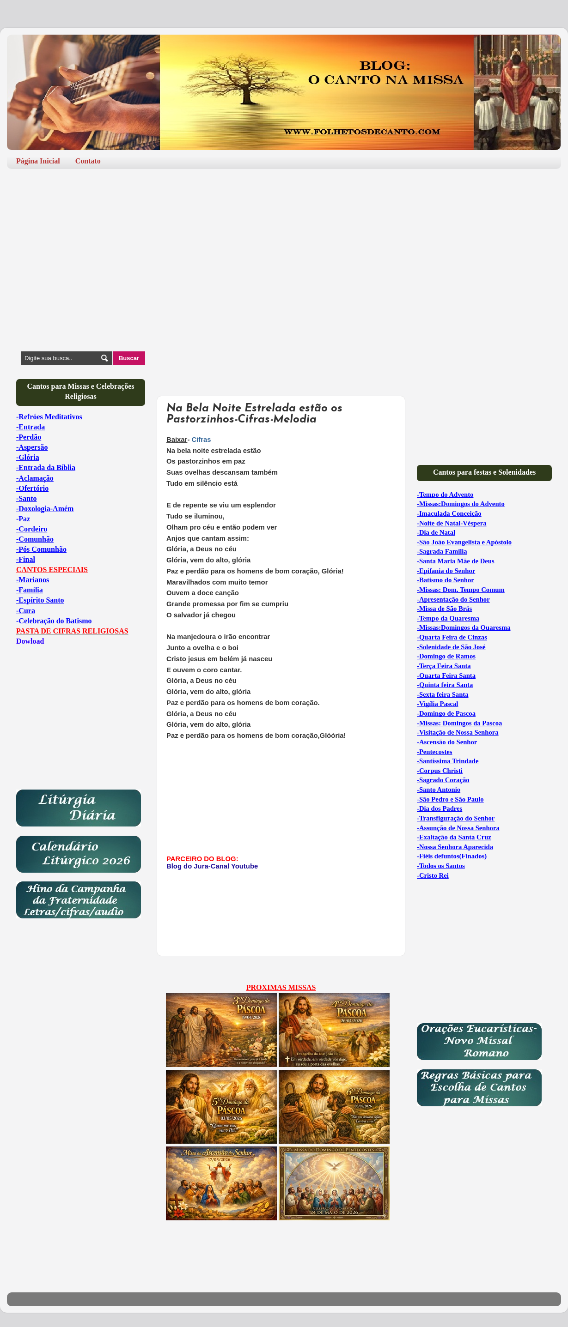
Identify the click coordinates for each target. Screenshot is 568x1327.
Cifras (201, 439)
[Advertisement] (284, 247)
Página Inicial (38, 161)
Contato (88, 161)
